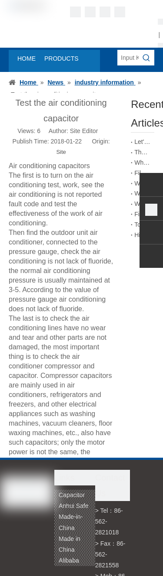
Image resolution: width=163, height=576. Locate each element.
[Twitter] (105, 12)
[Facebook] (75, 12)
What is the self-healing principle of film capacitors (142, 162)
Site (61, 152)
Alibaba (69, 560)
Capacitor (72, 494)
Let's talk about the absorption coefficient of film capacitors (142, 141)
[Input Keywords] (128, 57)
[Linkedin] (90, 12)
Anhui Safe (74, 505)
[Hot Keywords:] (146, 57)
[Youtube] (119, 12)
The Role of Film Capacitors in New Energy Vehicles (142, 152)
